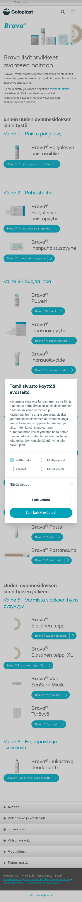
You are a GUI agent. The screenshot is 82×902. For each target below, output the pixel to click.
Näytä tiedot (19, 484)
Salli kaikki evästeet (41, 513)
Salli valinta (41, 500)
